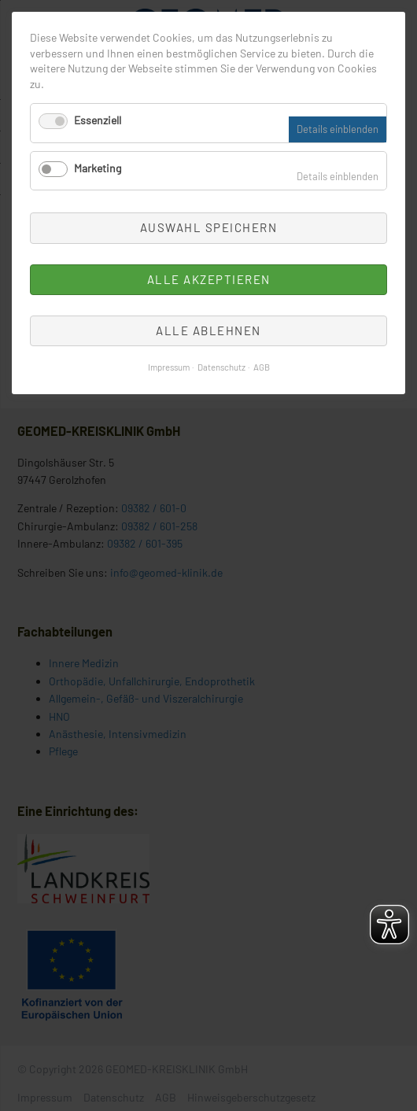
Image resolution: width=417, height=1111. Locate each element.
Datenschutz (221, 367)
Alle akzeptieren (209, 279)
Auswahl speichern (209, 227)
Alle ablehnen (208, 330)
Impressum (169, 367)
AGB (261, 367)
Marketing (97, 168)
